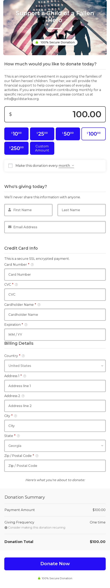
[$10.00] (16, 133)
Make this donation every (45, 165)
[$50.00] (68, 133)
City (10, 416)
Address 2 (14, 396)
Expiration (15, 325)
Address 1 (15, 376)
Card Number (19, 265)
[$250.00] (16, 148)
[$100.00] (93, 133)
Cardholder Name (22, 305)
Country (14, 356)
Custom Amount (42, 148)
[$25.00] (42, 133)
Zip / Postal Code (21, 456)
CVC (11, 284)
